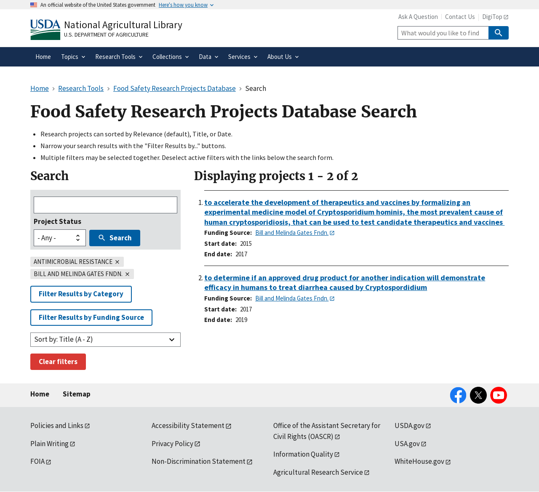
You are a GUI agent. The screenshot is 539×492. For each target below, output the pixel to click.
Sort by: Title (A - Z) (63, 339)
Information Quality (303, 454)
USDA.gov (409, 425)
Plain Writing (49, 443)
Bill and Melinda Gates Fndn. (291, 233)
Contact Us (460, 16)
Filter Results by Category (81, 293)
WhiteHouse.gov (419, 461)
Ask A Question (418, 16)
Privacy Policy (172, 443)
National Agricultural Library (123, 25)
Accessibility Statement (188, 425)
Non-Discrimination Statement (198, 461)
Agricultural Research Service (318, 472)
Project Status (57, 221)
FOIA (37, 461)
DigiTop (492, 17)
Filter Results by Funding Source (91, 317)
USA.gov (407, 443)
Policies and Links (56, 425)
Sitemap (77, 394)
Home (39, 394)
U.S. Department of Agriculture (106, 34)
